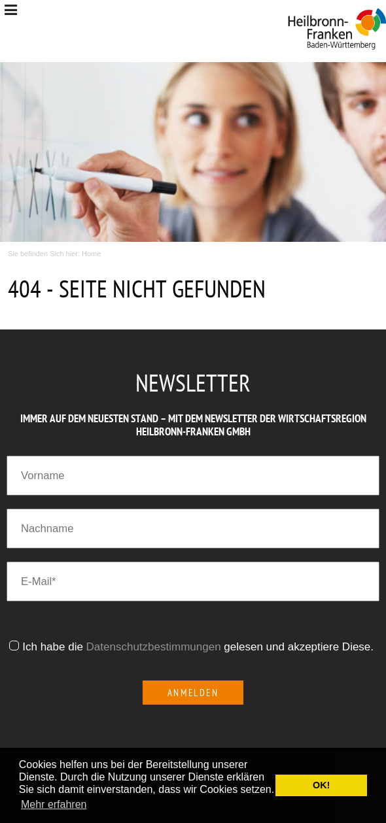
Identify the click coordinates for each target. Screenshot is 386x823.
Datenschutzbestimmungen (153, 647)
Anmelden (193, 692)
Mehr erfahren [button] (54, 804)
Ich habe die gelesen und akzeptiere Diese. (199, 647)
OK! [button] (321, 785)
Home (91, 254)
